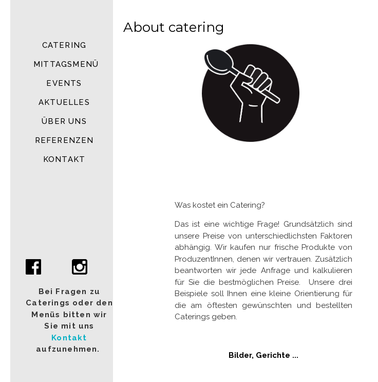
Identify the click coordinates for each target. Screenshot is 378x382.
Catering (64, 45)
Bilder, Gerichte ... (263, 355)
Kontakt (64, 159)
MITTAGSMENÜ (66, 64)
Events (64, 83)
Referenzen (64, 140)
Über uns (64, 121)
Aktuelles (64, 102)
